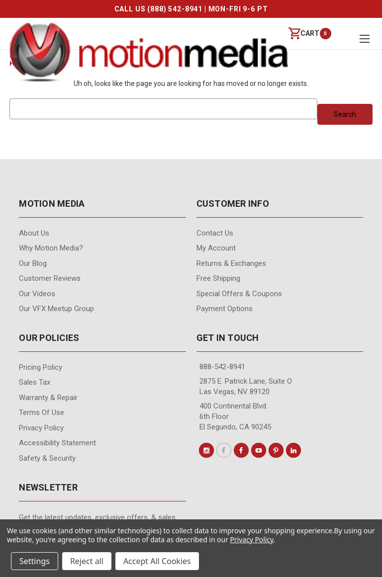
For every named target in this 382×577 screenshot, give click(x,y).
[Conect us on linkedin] (293, 450)
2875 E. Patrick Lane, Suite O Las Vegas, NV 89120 (245, 386)
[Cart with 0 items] (303, 33)
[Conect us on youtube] (258, 450)
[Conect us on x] (223, 450)
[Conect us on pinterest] (276, 450)
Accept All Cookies (157, 561)
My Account (216, 248)
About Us (34, 233)
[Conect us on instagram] (206, 450)
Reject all (86, 561)
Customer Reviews (50, 278)
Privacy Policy (41, 427)
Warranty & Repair (48, 397)
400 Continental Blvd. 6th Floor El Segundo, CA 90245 (235, 416)
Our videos (37, 293)
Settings (34, 561)
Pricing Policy (40, 367)
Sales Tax (34, 382)
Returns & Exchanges (231, 263)
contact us (214, 233)
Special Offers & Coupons (239, 293)
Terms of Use (41, 412)
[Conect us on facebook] (241, 450)
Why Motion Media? (51, 248)
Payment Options (224, 308)
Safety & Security (47, 458)
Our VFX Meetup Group (56, 308)
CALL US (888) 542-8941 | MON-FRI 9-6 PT (191, 8)
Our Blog (33, 263)
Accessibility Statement (57, 442)
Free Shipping (218, 278)
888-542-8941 (222, 366)
